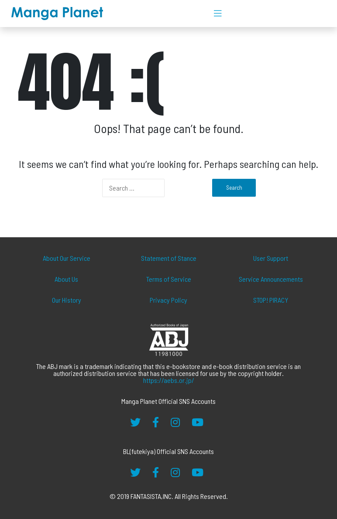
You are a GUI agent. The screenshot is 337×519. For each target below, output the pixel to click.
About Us (66, 279)
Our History (66, 300)
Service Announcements (271, 279)
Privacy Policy (168, 300)
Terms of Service (168, 279)
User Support (270, 258)
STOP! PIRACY (270, 300)
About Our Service (66, 258)
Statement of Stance (168, 258)
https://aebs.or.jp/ (168, 380)
